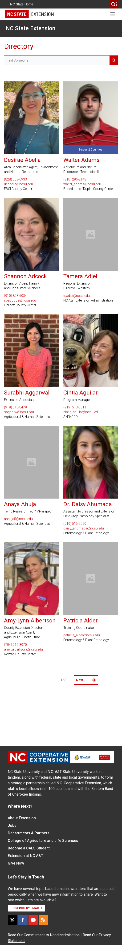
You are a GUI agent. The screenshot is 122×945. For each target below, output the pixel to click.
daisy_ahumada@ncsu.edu (83, 528)
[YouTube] (33, 920)
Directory (18, 46)
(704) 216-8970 (15, 645)
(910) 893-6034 (15, 296)
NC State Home (21, 4)
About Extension (22, 818)
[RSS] (43, 920)
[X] (12, 920)
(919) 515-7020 (74, 523)
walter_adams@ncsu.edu (82, 184)
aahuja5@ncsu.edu (18, 519)
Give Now (16, 863)
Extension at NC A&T (25, 855)
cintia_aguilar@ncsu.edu (81, 412)
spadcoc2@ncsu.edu (20, 300)
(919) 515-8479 (15, 407)
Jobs (12, 825)
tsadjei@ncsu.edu (76, 296)
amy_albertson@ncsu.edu (23, 649)
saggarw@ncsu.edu (19, 412)
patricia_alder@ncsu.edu (81, 635)
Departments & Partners (28, 833)
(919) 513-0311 (74, 407)
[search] (114, 4)
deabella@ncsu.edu (18, 184)
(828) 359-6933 (15, 179)
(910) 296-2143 (74, 179)
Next (86, 680)
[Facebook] (23, 920)
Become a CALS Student (29, 848)
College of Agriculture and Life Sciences (43, 840)
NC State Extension (30, 28)
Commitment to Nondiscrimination (52, 935)
